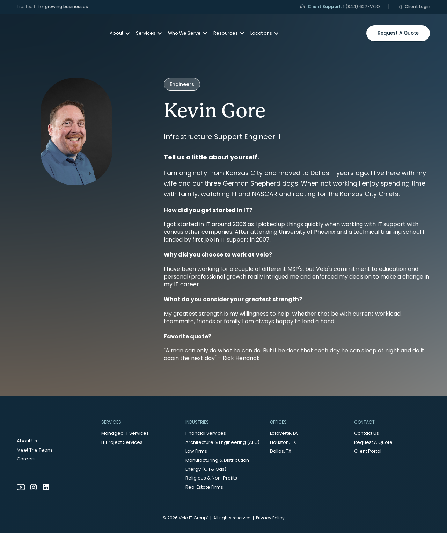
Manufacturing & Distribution (217, 460)
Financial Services (205, 433)
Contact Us (366, 433)
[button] (117, 33)
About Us (27, 441)
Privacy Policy (270, 518)
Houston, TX (283, 442)
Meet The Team (34, 450)
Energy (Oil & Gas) (205, 469)
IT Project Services (121, 442)
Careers (26, 459)
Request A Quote (373, 442)
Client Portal (367, 451)
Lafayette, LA (284, 433)
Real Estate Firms (204, 487)
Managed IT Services (125, 433)
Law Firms (196, 451)
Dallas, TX (280, 451)
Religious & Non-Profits (211, 478)
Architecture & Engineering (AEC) (222, 442)
